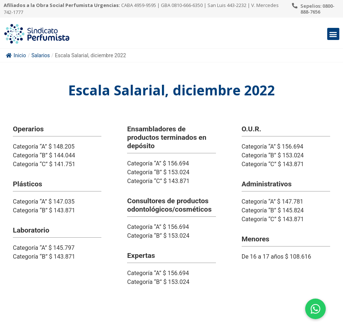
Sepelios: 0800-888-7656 (317, 9)
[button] (333, 34)
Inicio (16, 55)
